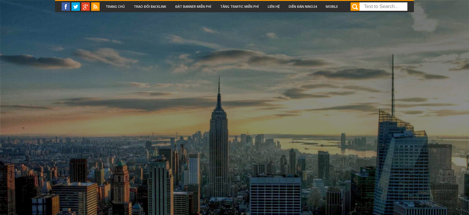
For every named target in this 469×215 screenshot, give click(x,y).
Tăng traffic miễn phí (239, 6)
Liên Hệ (274, 6)
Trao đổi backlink (150, 6)
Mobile (332, 6)
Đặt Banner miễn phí (193, 6)
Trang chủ (115, 6)
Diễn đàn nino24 (303, 6)
